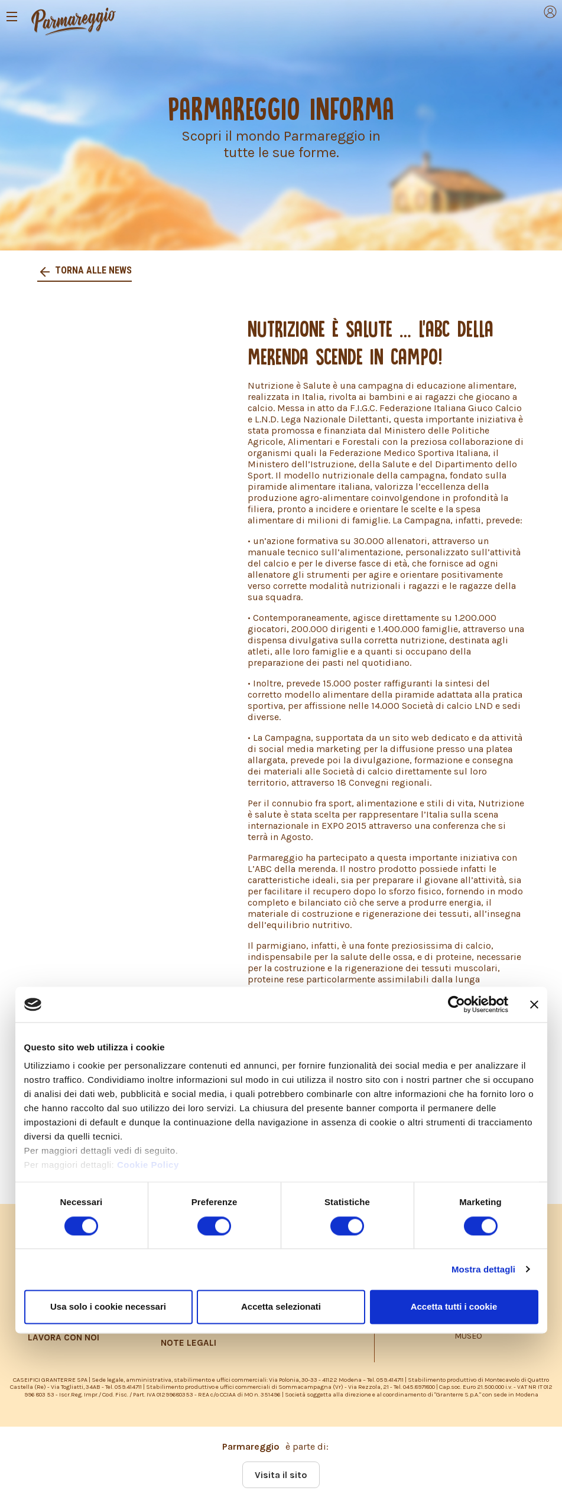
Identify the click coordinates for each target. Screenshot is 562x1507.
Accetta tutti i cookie (454, 1306)
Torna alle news (92, 270)
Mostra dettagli (483, 1269)
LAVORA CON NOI (63, 1337)
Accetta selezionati (281, 1306)
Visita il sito (281, 1474)
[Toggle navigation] (12, 16)
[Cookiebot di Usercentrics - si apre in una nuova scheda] (456, 1004)
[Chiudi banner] (534, 1004)
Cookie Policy (148, 1165)
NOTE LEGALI (188, 1342)
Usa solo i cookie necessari (108, 1306)
